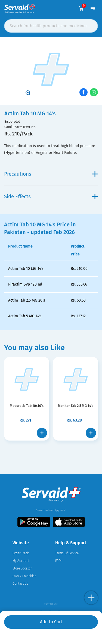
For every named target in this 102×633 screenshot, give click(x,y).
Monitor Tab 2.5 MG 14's (75, 406)
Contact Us (20, 583)
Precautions (51, 174)
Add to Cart (51, 621)
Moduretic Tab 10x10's (26, 406)
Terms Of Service (67, 553)
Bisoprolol (12, 122)
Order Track (21, 553)
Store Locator (22, 568)
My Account (21, 561)
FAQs (58, 561)
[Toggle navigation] (93, 8)
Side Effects (51, 196)
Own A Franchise (24, 576)
